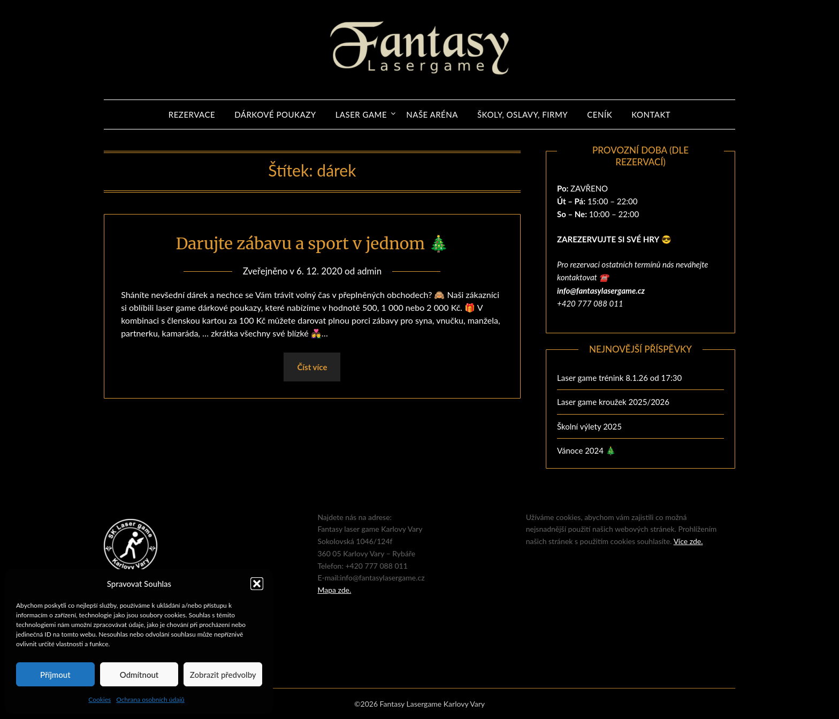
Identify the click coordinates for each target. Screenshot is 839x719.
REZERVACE (192, 114)
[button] (256, 583)
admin (369, 271)
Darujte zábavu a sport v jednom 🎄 (312, 243)
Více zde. (688, 541)
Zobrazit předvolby (223, 674)
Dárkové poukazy (275, 114)
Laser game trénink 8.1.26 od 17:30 (619, 378)
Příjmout (55, 674)
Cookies (99, 699)
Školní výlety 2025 (589, 426)
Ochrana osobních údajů (150, 699)
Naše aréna (432, 114)
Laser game (361, 114)
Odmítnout (139, 674)
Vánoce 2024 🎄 (586, 450)
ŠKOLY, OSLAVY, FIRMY (522, 114)
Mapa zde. (334, 589)
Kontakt (650, 114)
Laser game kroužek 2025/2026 (613, 402)
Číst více (312, 367)
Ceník (599, 114)
